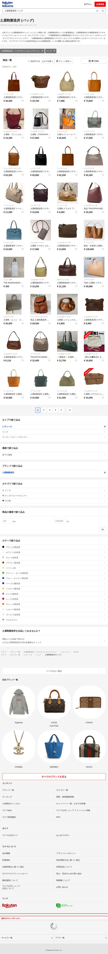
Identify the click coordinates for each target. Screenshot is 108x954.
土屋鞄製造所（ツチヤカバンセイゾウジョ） (22, 51)
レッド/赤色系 (54, 599)
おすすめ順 (47, 61)
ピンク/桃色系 (54, 594)
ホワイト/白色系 (54, 552)
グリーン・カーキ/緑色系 (54, 573)
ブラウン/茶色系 (54, 563)
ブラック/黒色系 (54, 547)
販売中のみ (34, 61)
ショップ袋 (8, 280)
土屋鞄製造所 (54, 472)
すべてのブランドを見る (54, 777)
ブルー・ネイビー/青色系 (54, 578)
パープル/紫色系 (54, 583)
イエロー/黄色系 (54, 588)
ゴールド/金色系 (54, 614)
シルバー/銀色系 (54, 609)
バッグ (50, 51)
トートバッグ (9, 94)
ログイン (88, 4)
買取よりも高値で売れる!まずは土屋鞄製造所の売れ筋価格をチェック (54, 641)
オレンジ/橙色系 (54, 604)
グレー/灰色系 (54, 557)
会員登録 (100, 4)
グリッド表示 (63, 61)
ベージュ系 (54, 568)
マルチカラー (54, 620)
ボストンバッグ (63, 280)
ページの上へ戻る (54, 671)
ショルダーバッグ (37, 94)
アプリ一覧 (60, 938)
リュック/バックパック (12, 168)
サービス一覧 (6, 938)
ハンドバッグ (89, 131)
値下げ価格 (54, 455)
